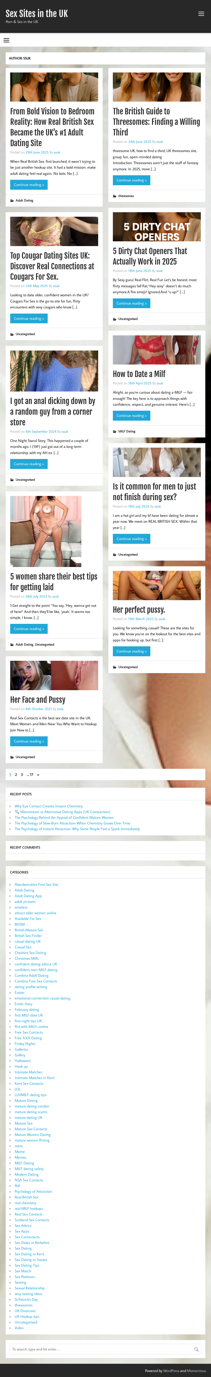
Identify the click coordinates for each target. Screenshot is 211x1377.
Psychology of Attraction (33, 1191)
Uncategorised (128, 318)
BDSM (20, 924)
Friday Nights (25, 1043)
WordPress (171, 1370)
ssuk (57, 152)
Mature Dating (26, 1100)
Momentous (196, 1370)
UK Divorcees (25, 1310)
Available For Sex (28, 918)
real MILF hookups (29, 1208)
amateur (21, 907)
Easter (19, 992)
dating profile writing (31, 986)
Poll (17, 1185)
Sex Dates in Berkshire (32, 1242)
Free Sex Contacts (29, 1032)
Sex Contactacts (27, 1236)
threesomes (126, 196)
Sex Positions (25, 1276)
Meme (20, 1151)
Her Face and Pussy (37, 700)
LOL (18, 1089)
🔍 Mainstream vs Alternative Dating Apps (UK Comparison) (62, 811)
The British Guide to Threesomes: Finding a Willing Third (156, 122)
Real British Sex (26, 1197)
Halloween (23, 1060)
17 (31, 774)
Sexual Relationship (30, 1288)
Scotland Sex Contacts (32, 1219)
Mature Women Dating (33, 1134)
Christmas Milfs (27, 958)
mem (19, 1145)
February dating (27, 1009)
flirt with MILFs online (31, 1026)
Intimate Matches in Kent (35, 1077)
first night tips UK (28, 1020)
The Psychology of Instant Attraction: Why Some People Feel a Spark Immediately (77, 828)
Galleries (21, 1049)
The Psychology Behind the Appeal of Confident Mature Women (64, 817)
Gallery (20, 1055)
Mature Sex (23, 1123)
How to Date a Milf (139, 374)
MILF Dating (126, 431)
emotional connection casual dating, (43, 998)
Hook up (21, 1066)
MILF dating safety (29, 1168)
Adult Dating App (28, 895)
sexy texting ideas (28, 1293)
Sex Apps (22, 1231)
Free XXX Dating (28, 1037)
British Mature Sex (29, 929)
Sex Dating (23, 1248)
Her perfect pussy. (139, 610)
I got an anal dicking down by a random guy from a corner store (52, 411)
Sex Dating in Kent (29, 1253)
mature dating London (32, 1106)
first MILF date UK (29, 1015)
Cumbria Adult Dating (32, 975)
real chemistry (25, 1202)
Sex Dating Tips (27, 1265)
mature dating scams (31, 1111)
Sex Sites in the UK (37, 13)
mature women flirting (32, 1140)
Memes (20, 1157)
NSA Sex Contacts (29, 1180)
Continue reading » (29, 184)
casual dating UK (28, 941)
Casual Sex (23, 947)
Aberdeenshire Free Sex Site (36, 884)
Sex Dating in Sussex (31, 1259)
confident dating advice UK (36, 964)
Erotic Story (23, 1003)
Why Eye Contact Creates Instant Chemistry (49, 806)
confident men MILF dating (36, 969)
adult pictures (25, 901)
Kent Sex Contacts (29, 1083)
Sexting (20, 1282)
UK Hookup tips (27, 1316)
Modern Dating (27, 1174)
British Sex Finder (28, 935)
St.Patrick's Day (26, 1299)
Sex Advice (23, 1225)
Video (19, 1327)
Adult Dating (24, 200)
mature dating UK (28, 1117)
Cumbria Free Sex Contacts (36, 981)
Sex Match (23, 1271)
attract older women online (35, 912)
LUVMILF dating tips (30, 1094)
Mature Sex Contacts (31, 1128)
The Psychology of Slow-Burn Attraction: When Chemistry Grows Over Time (72, 823)
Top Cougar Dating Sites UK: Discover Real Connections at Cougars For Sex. (52, 266)
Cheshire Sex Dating (30, 952)
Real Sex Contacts (28, 1214)
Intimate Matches (28, 1072)
